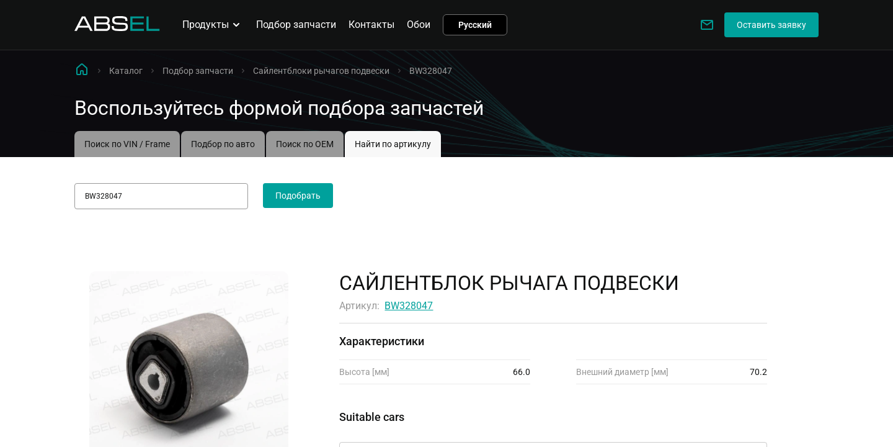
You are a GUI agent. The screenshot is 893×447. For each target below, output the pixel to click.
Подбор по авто (223, 144)
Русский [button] (475, 25)
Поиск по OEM (305, 144)
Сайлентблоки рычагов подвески (321, 71)
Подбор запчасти (296, 24)
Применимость (374, 431)
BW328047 (408, 306)
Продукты (213, 24)
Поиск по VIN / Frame (127, 144)
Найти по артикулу (393, 144)
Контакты (371, 24)
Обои (418, 24)
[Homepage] (117, 28)
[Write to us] (707, 24)
